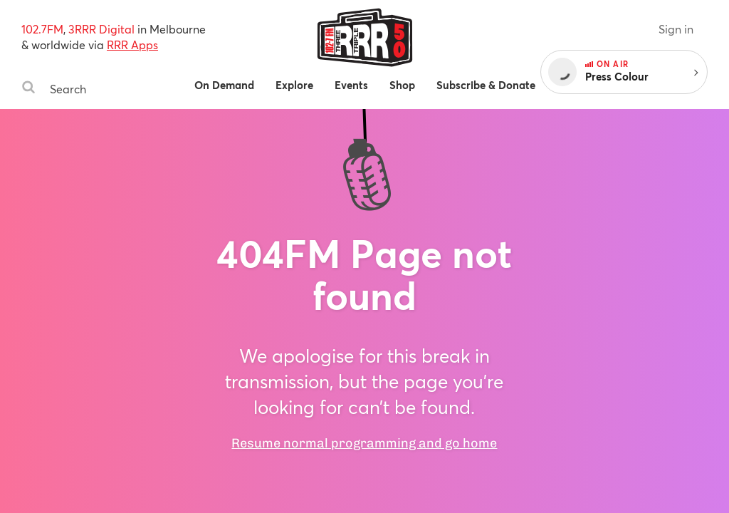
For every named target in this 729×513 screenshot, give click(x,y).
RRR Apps (132, 44)
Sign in (676, 28)
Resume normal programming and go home (364, 443)
